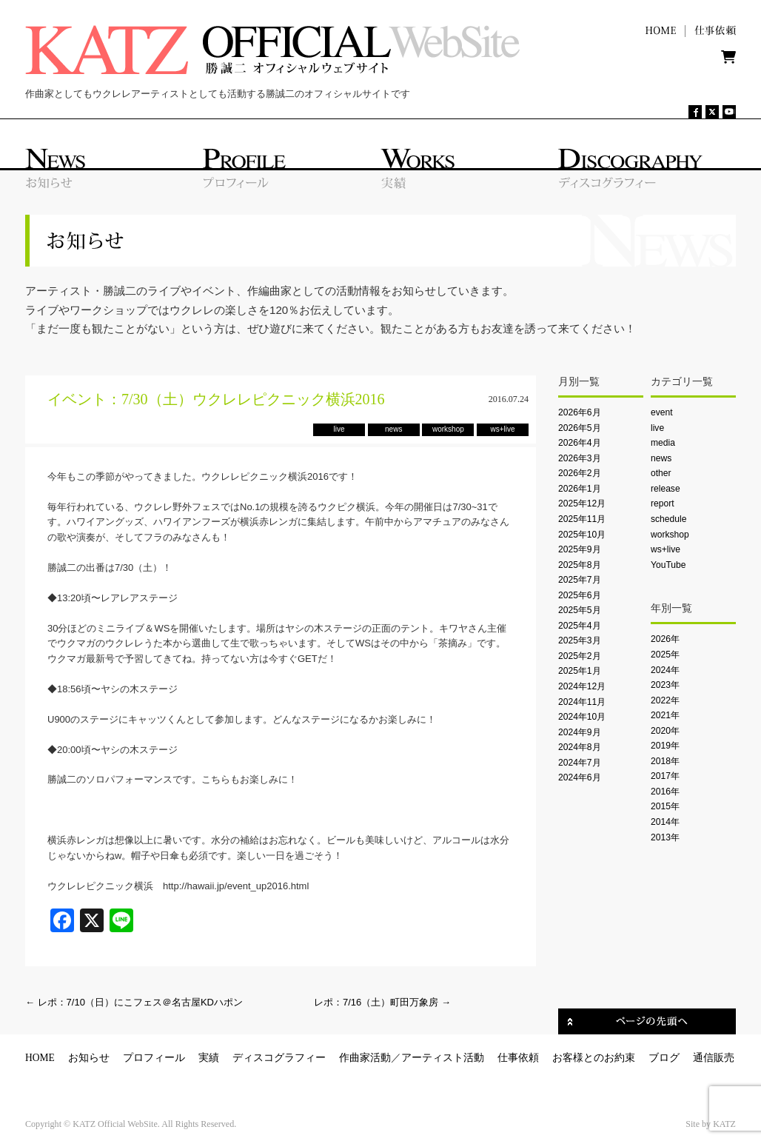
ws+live (665, 549)
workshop (670, 534)
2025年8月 (579, 565)
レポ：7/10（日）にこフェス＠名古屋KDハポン (134, 1002)
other (661, 473)
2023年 (665, 685)
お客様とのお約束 (593, 1057)
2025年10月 (582, 534)
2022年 (665, 700)
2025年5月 (579, 610)
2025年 (665, 654)
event (662, 412)
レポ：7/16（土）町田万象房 (382, 1002)
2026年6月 (579, 412)
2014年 (665, 822)
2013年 (665, 837)
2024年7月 (579, 762)
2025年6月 (579, 595)
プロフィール (154, 1057)
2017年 (665, 776)
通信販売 (713, 1057)
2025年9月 (579, 549)
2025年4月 (579, 625)
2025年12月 (582, 503)
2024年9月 (579, 732)
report (662, 503)
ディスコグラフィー (279, 1057)
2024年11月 (582, 702)
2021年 (665, 715)
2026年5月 (579, 428)
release (665, 488)
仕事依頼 (518, 1057)
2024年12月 (582, 686)
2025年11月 (582, 519)
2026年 (665, 639)
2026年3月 (579, 458)
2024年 (665, 670)
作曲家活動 (365, 1057)
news (661, 458)
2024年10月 (582, 717)
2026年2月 (579, 473)
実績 (208, 1057)
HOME (40, 1057)
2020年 (665, 731)
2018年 (665, 761)
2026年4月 (579, 443)
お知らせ (89, 1057)
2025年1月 (579, 671)
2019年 (665, 745)
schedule (668, 519)
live (657, 428)
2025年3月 (579, 640)
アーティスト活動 (442, 1057)
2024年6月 (579, 777)
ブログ (664, 1057)
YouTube (668, 565)
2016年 (665, 791)
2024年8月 (579, 747)
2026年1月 (579, 488)
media (663, 443)
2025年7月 (579, 580)
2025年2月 (579, 656)
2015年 (665, 806)
